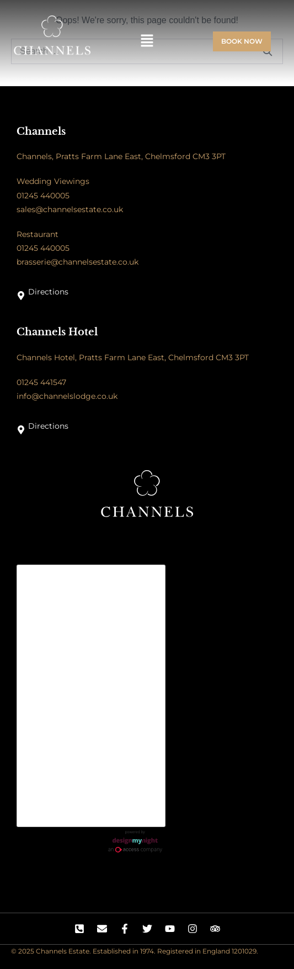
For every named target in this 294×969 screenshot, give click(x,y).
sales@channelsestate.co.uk (70, 209)
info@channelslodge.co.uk (67, 396)
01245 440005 (43, 196)
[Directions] (21, 295)
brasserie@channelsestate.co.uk (77, 262)
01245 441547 (41, 382)
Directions (48, 292)
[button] (147, 41)
